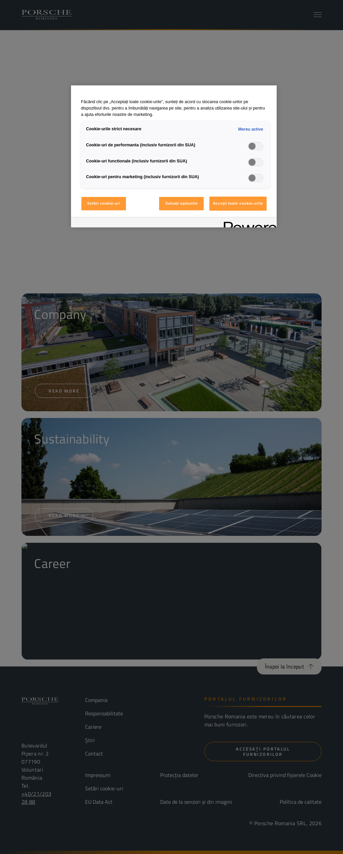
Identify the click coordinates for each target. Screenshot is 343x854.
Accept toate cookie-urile (238, 203)
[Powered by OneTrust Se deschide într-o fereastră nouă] (247, 223)
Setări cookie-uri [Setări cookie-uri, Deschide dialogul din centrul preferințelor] (103, 203)
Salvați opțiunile (181, 203)
